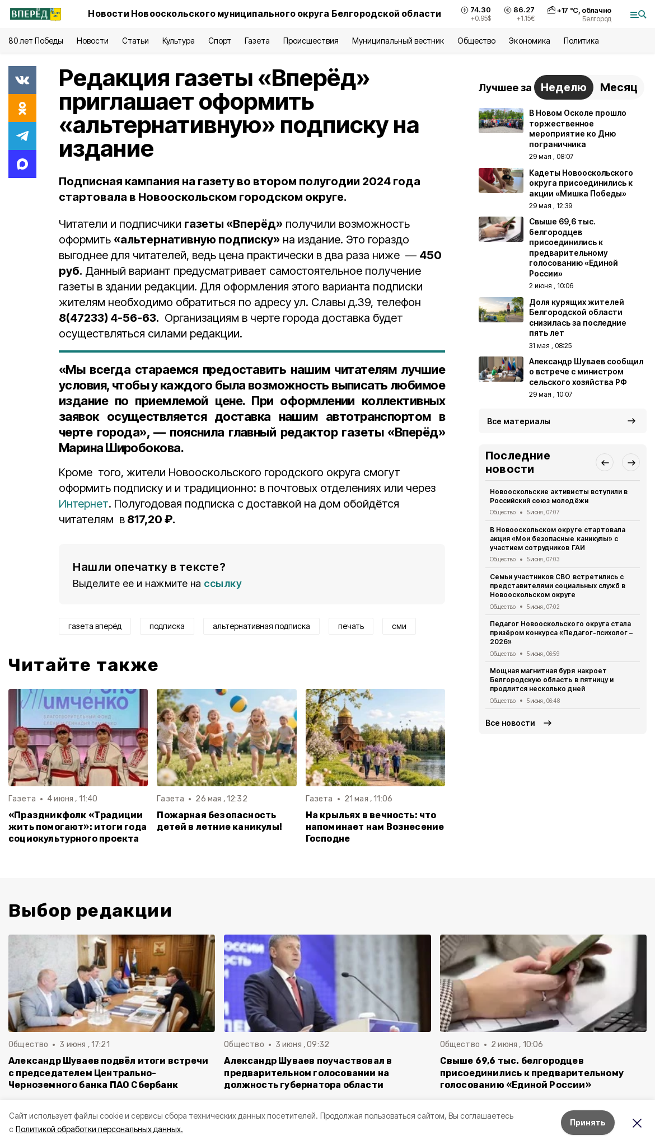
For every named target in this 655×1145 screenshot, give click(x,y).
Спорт (219, 40)
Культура (178, 40)
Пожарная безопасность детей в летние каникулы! (219, 821)
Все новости (510, 723)
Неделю (564, 87)
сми (399, 626)
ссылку (223, 583)
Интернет (84, 503)
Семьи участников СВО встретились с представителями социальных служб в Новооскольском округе (557, 585)
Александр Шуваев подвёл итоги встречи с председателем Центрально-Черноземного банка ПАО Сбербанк (108, 1072)
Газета (257, 40)
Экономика (529, 40)
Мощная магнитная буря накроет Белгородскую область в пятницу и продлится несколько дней (552, 680)
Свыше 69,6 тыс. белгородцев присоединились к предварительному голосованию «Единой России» (532, 1072)
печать (351, 626)
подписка (167, 626)
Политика (581, 40)
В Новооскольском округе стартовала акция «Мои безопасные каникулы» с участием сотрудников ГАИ (557, 538)
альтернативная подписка (261, 626)
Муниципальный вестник (398, 40)
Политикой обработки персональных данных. (99, 1129)
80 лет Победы (35, 40)
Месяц (619, 87)
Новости (92, 40)
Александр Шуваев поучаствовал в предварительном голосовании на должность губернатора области (308, 1072)
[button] (605, 462)
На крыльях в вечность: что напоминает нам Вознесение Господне (375, 827)
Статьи (135, 40)
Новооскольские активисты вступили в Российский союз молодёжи (559, 496)
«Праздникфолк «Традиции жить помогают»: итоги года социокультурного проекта (77, 827)
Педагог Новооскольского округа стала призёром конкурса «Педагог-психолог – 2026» (561, 633)
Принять (588, 1122)
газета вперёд (94, 626)
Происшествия (310, 40)
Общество (476, 40)
